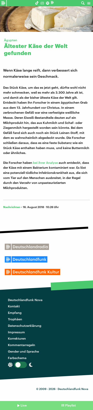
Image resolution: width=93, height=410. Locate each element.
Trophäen (15, 319)
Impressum (16, 332)
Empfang (15, 312)
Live (24, 405)
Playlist (70, 405)
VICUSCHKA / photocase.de (75, 28)
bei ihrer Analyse (45, 162)
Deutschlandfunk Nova (25, 300)
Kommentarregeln (21, 345)
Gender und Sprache (23, 351)
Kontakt (14, 306)
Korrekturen (17, 338)
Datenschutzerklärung (24, 325)
